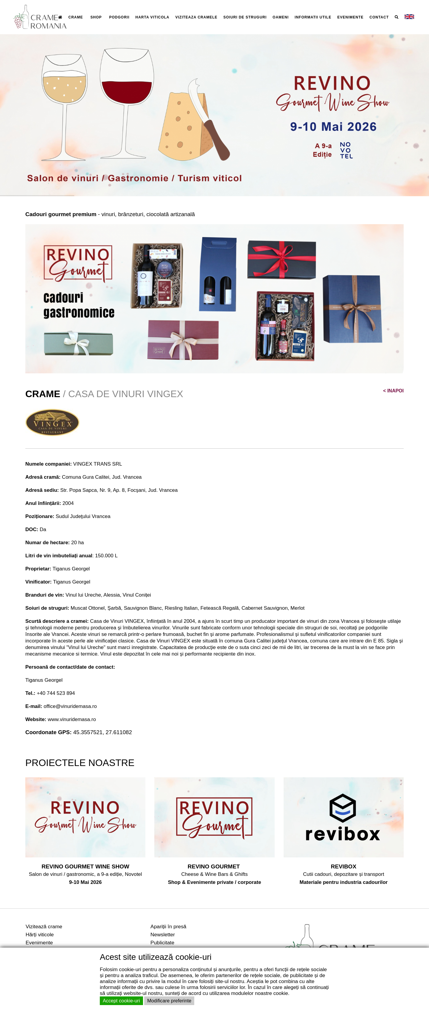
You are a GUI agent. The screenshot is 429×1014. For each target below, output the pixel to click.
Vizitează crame (44, 926)
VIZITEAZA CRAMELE (196, 17)
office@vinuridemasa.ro (70, 706)
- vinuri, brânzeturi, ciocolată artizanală (110, 214)
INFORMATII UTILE (313, 17)
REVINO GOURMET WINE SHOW (85, 866)
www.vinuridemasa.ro (72, 719)
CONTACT (379, 17)
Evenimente (39, 943)
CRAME (76, 17)
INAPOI (393, 390)
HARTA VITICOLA (153, 17)
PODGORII (119, 17)
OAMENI (281, 17)
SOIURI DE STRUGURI (245, 17)
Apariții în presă (168, 926)
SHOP (96, 17)
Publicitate (162, 943)
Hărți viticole (40, 934)
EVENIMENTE (350, 17)
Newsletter (162, 934)
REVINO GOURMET (215, 866)
